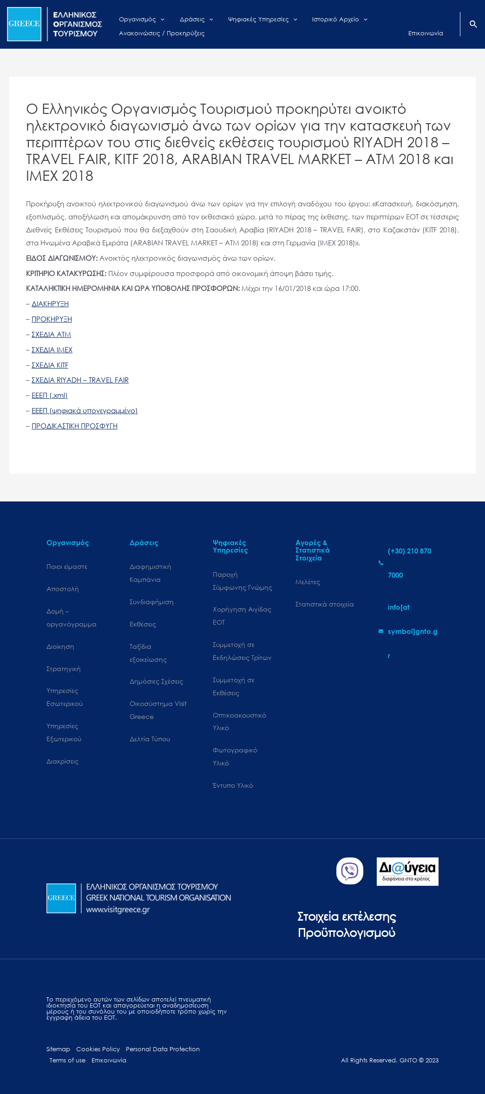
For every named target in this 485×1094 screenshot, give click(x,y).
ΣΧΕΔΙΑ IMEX (52, 349)
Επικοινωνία (109, 1060)
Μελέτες (307, 581)
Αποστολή (62, 588)
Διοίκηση (60, 646)
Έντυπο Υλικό (233, 785)
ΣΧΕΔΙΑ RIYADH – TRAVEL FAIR (80, 379)
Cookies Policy (98, 1049)
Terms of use (67, 1060)
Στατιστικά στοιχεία (324, 604)
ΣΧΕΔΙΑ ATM (51, 334)
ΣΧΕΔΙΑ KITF (50, 364)
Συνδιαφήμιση (152, 601)
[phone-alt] (409, 563)
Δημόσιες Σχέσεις (156, 681)
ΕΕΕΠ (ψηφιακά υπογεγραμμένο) (85, 410)
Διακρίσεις (62, 761)
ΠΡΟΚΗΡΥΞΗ (52, 318)
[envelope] (409, 631)
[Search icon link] (474, 25)
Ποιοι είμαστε (66, 566)
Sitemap (58, 1049)
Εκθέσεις (143, 623)
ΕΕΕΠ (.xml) (50, 395)
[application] (155, 17)
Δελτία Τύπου (150, 738)
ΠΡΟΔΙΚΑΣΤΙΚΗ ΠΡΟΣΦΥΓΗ (75, 425)
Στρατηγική (63, 668)
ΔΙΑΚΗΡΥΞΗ (50, 303)
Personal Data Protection (163, 1049)
